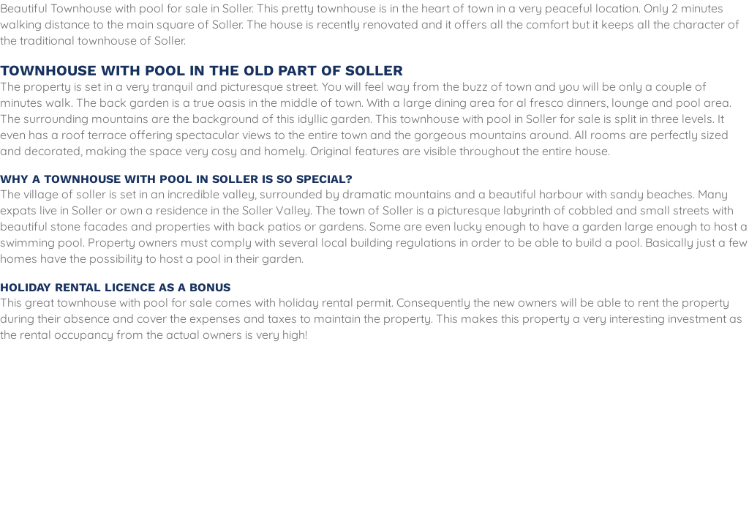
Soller (541, 118)
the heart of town (448, 8)
